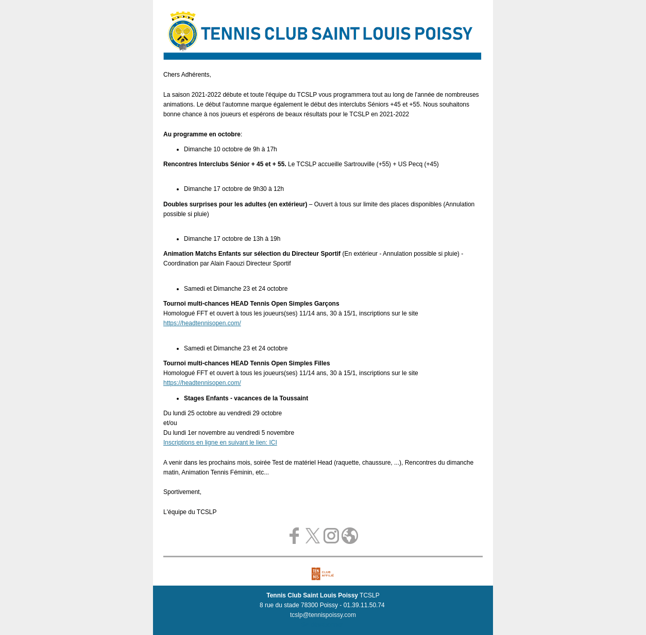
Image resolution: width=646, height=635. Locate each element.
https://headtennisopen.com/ (202, 323)
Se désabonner (322, 624)
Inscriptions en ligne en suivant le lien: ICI (220, 442)
